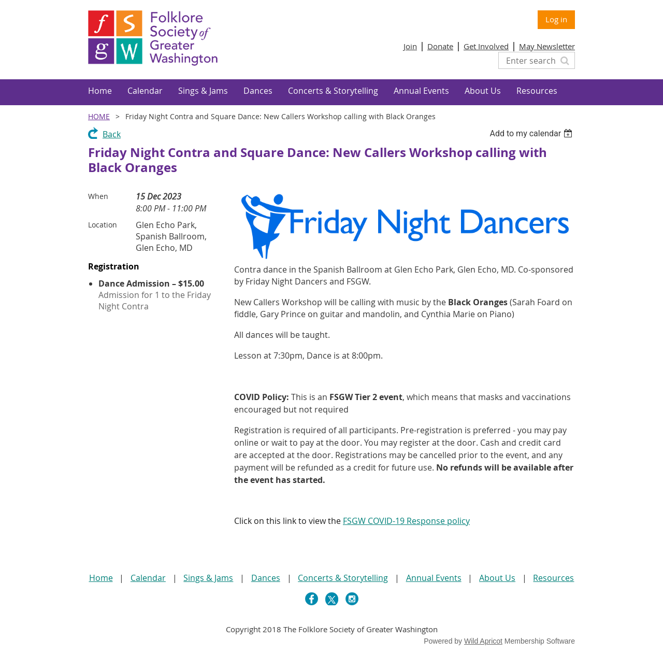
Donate (440, 46)
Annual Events (434, 578)
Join (410, 46)
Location (102, 225)
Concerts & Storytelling (343, 578)
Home (99, 116)
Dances (265, 578)
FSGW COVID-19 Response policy (406, 521)
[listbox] (532, 133)
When (98, 196)
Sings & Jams (208, 578)
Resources (553, 578)
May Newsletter (547, 46)
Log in (556, 19)
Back (112, 134)
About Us (497, 578)
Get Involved (486, 46)
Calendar (148, 578)
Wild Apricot (483, 641)
